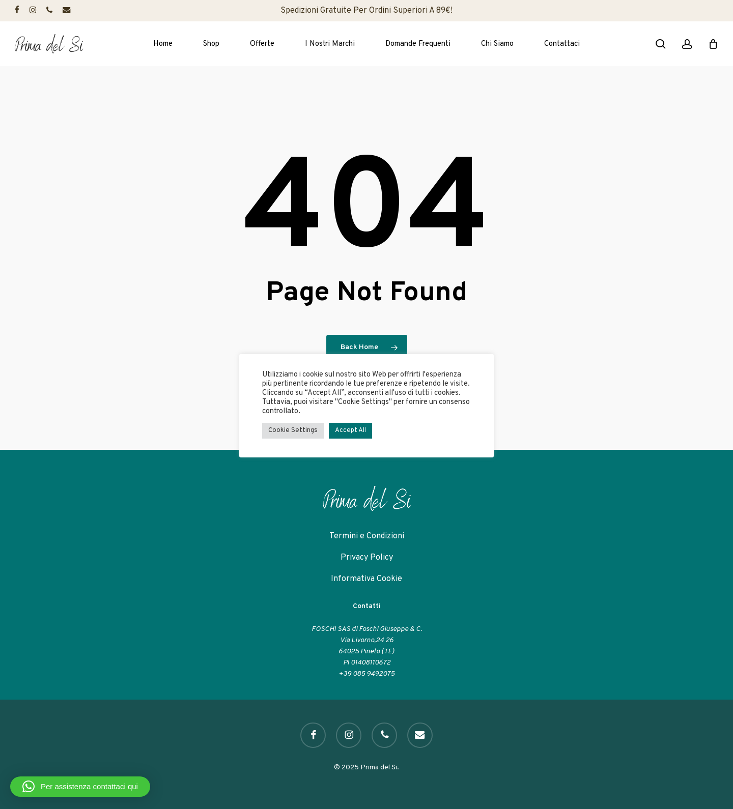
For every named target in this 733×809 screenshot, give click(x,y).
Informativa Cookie (366, 579)
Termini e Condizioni (366, 536)
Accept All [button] (350, 430)
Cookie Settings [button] (293, 430)
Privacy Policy (367, 558)
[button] (80, 786)
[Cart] (713, 43)
